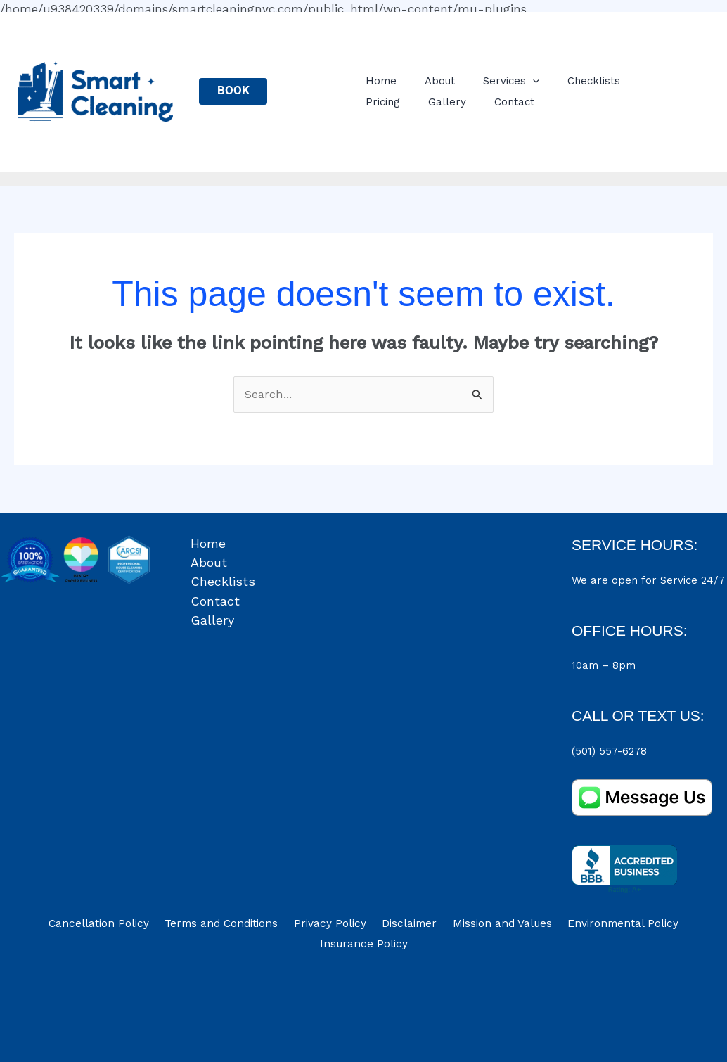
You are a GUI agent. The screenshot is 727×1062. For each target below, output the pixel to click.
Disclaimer (406, 926)
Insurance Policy (363, 948)
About (435, 81)
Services (499, 81)
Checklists (574, 81)
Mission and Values (493, 926)
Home (383, 81)
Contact (447, 102)
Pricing (639, 81)
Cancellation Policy (112, 926)
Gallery (387, 102)
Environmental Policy (609, 926)
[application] (520, 81)
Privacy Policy (334, 926)
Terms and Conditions (230, 926)
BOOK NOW (236, 94)
